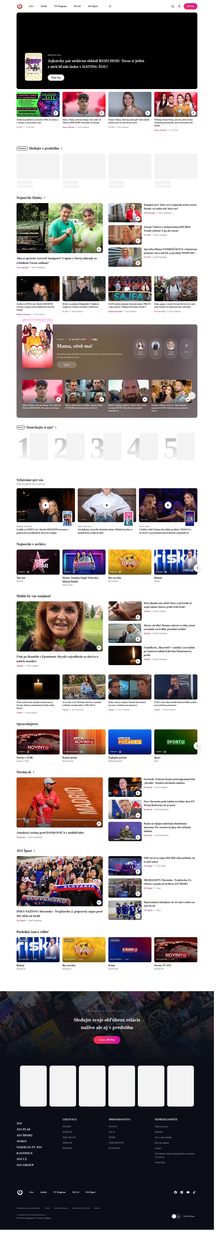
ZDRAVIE (67, 1143)
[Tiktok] (194, 1198)
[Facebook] (175, 1198)
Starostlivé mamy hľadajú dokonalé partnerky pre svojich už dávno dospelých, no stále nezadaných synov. (90, 355)
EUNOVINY (114, 1148)
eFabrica (48, 1223)
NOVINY (113, 1126)
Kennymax (30, 1223)
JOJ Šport (93, 6)
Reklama (159, 1132)
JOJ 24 (77, 6)
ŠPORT (112, 1137)
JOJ (20, 1124)
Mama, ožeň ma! (75, 346)
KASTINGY (26, 1157)
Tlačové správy (161, 1126)
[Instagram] (182, 1198)
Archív (44, 6)
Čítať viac (56, 77)
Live (31, 6)
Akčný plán (160, 1162)
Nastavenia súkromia (61, 1213)
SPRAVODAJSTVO (119, 1119)
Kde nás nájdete (162, 1143)
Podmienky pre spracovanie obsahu (28, 1213)
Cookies (47, 1213)
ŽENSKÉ (67, 1126)
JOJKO (22, 1144)
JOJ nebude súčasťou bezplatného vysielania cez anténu (175, 1155)
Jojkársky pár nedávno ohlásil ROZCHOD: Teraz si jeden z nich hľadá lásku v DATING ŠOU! (96, 64)
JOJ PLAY (25, 1130)
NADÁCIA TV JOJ (31, 1150)
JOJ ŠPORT (26, 1137)
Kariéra (158, 1148)
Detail (66, 365)
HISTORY (67, 1148)
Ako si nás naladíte (163, 1137)
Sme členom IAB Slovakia (81, 1213)
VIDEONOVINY (116, 1143)
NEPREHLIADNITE (166, 1119)
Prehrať (107, 1040)
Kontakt (97, 1213)
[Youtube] (188, 1198)
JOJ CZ (22, 1163)
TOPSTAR (67, 1132)
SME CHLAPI (69, 1137)
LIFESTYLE (70, 1119)
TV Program (60, 6)
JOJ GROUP (26, 1170)
